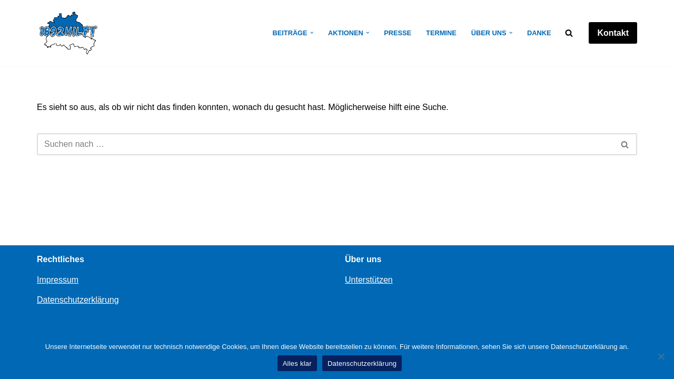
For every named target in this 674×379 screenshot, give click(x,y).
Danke (539, 33)
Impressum (57, 279)
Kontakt (613, 32)
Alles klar (297, 363)
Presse (397, 33)
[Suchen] (569, 33)
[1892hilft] (68, 32)
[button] (311, 32)
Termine (441, 33)
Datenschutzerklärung (78, 299)
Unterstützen (369, 279)
